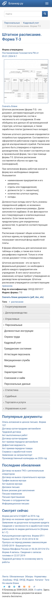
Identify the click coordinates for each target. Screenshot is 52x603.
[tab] (26, 307)
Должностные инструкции (18, 331)
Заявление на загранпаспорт (17, 455)
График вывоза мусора (14, 480)
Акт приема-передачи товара (17, 448)
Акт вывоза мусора (12, 484)
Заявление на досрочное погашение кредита (25, 522)
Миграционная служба (17, 360)
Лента (5, 576)
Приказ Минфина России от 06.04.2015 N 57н (25, 549)
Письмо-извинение (12, 493)
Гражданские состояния (17, 348)
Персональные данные (17, 384)
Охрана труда (12, 336)
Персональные (12, 23)
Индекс (30, 580)
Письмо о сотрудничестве (15, 500)
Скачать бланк (9, 106)
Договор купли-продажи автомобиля (21, 428)
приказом (7, 286)
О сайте (38, 589)
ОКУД (22, 580)
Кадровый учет (31, 23)
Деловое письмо (11, 487)
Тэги (47, 580)
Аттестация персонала (17, 354)
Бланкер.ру (16, 3)
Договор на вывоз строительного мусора (23, 477)
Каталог (39, 580)
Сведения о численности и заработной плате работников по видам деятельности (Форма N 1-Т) (25, 529)
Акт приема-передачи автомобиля (20, 442)
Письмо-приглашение (13, 497)
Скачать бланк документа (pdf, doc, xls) (23, 297)
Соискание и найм (14, 378)
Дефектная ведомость (14, 445)
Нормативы (40, 576)
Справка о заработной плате (17, 451)
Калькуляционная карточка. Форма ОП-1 (23, 535)
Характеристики (13, 372)
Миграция (9, 366)
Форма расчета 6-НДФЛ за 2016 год (20, 516)
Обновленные (16, 576)
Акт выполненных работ (14, 435)
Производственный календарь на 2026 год (24, 458)
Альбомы (7, 580)
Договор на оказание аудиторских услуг (23, 519)
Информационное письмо (15, 503)
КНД (16, 580)
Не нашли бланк (10, 583)
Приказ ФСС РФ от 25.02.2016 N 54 (20, 539)
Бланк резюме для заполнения (18, 490)
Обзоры (29, 576)
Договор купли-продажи (14, 438)
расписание (17, 302)
